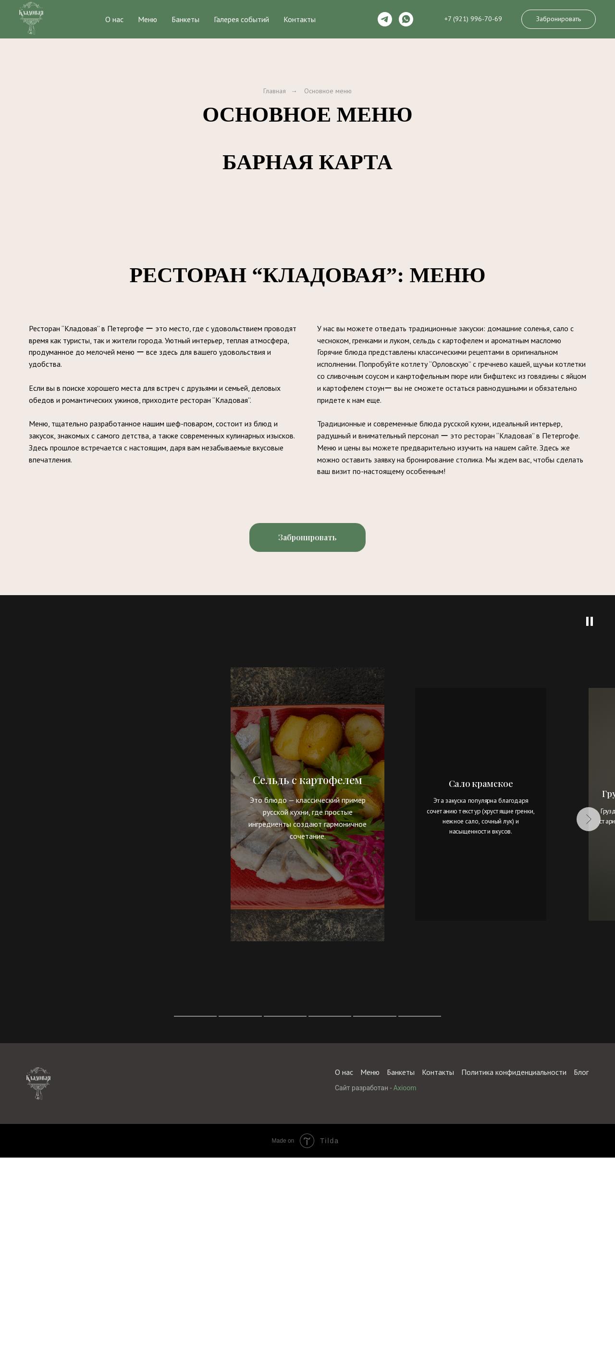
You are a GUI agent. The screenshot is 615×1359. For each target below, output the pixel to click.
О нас (114, 19)
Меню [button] (147, 19)
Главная (274, 91)
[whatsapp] (406, 19)
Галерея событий (241, 19)
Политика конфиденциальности (513, 1336)
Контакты (299, 19)
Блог (581, 1336)
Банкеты (185, 19)
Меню (370, 1336)
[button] (558, 19)
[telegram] (385, 19)
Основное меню (328, 91)
